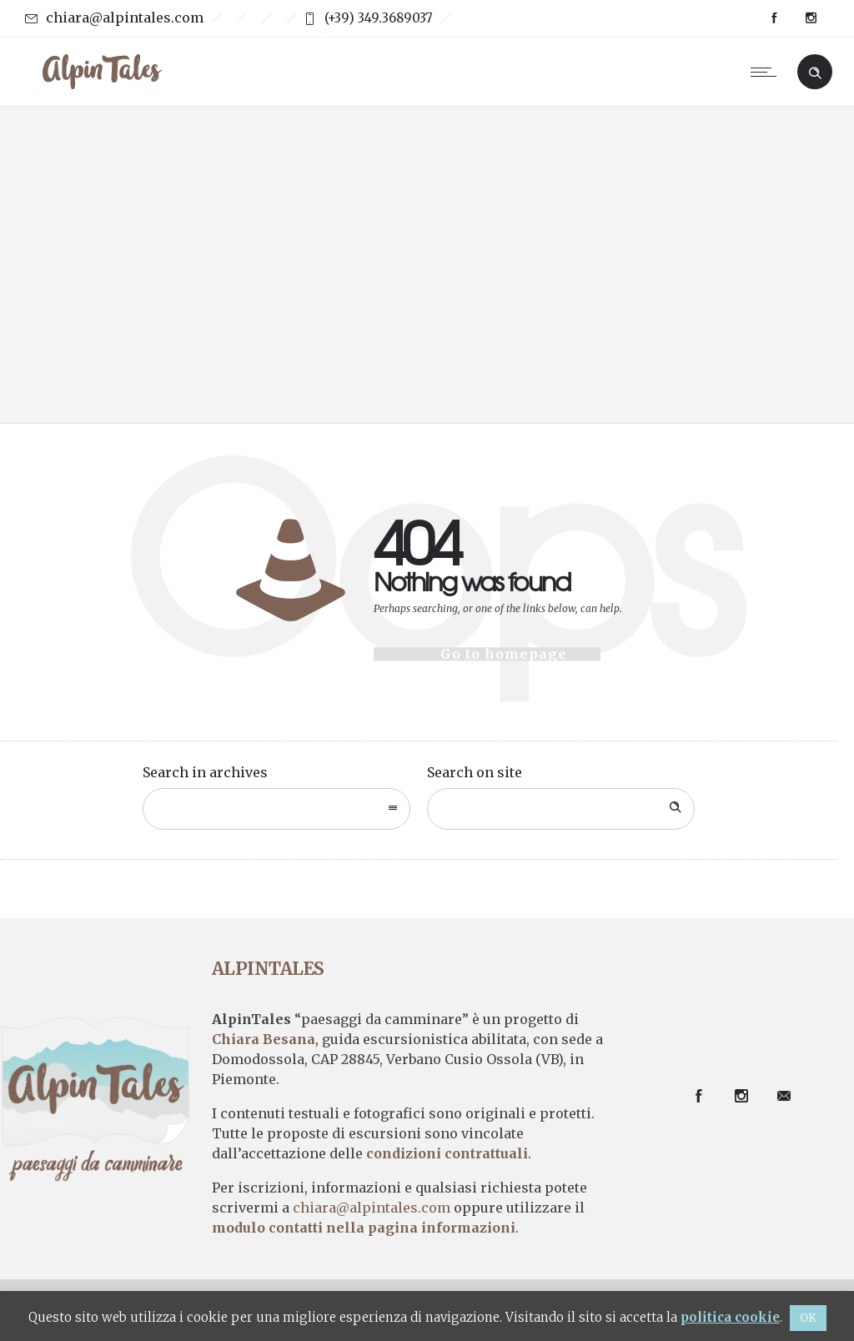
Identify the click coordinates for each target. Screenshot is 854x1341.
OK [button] (808, 1318)
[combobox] (276, 809)
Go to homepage (503, 653)
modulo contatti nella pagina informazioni (363, 1227)
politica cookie (730, 1317)
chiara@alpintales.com (124, 17)
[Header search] (815, 71)
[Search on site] (561, 809)
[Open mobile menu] (767, 71)
